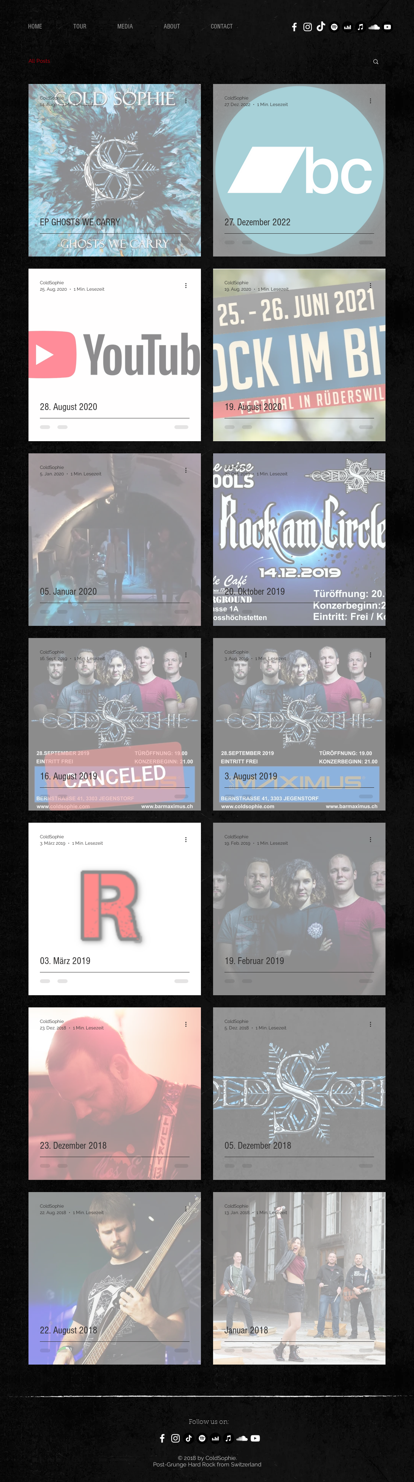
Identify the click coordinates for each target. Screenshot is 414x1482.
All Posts (39, 61)
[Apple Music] (361, 27)
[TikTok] (321, 27)
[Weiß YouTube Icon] (255, 1438)
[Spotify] (334, 27)
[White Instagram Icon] (307, 27)
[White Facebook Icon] (294, 27)
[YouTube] (387, 27)
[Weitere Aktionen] (188, 100)
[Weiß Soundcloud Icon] (374, 27)
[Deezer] (347, 27)
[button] (375, 62)
